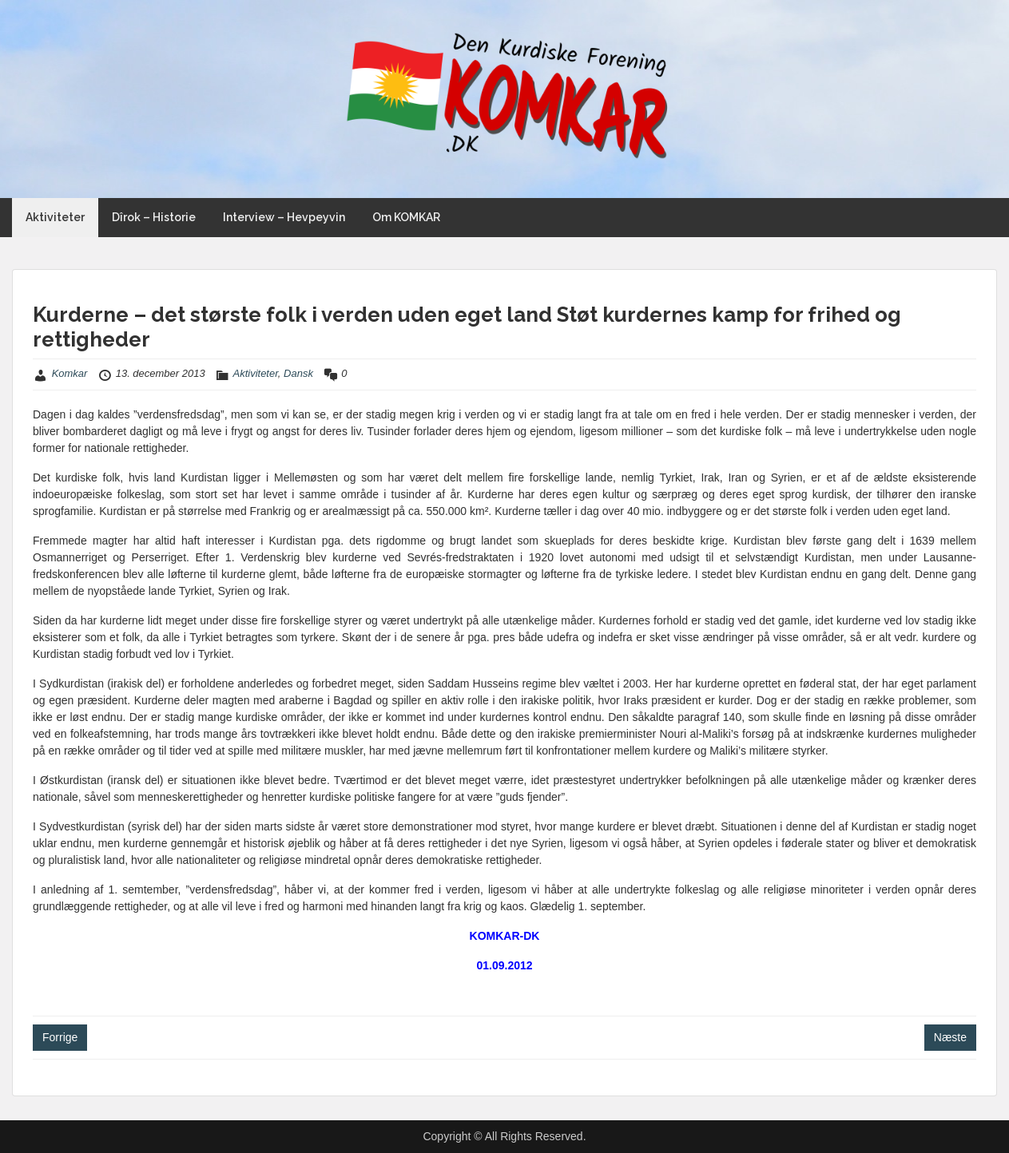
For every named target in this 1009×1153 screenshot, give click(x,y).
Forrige (59, 1037)
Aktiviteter (55, 217)
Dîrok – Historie (154, 217)
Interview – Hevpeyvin (284, 217)
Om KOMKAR (406, 217)
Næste (950, 1037)
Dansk (298, 373)
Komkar (70, 373)
